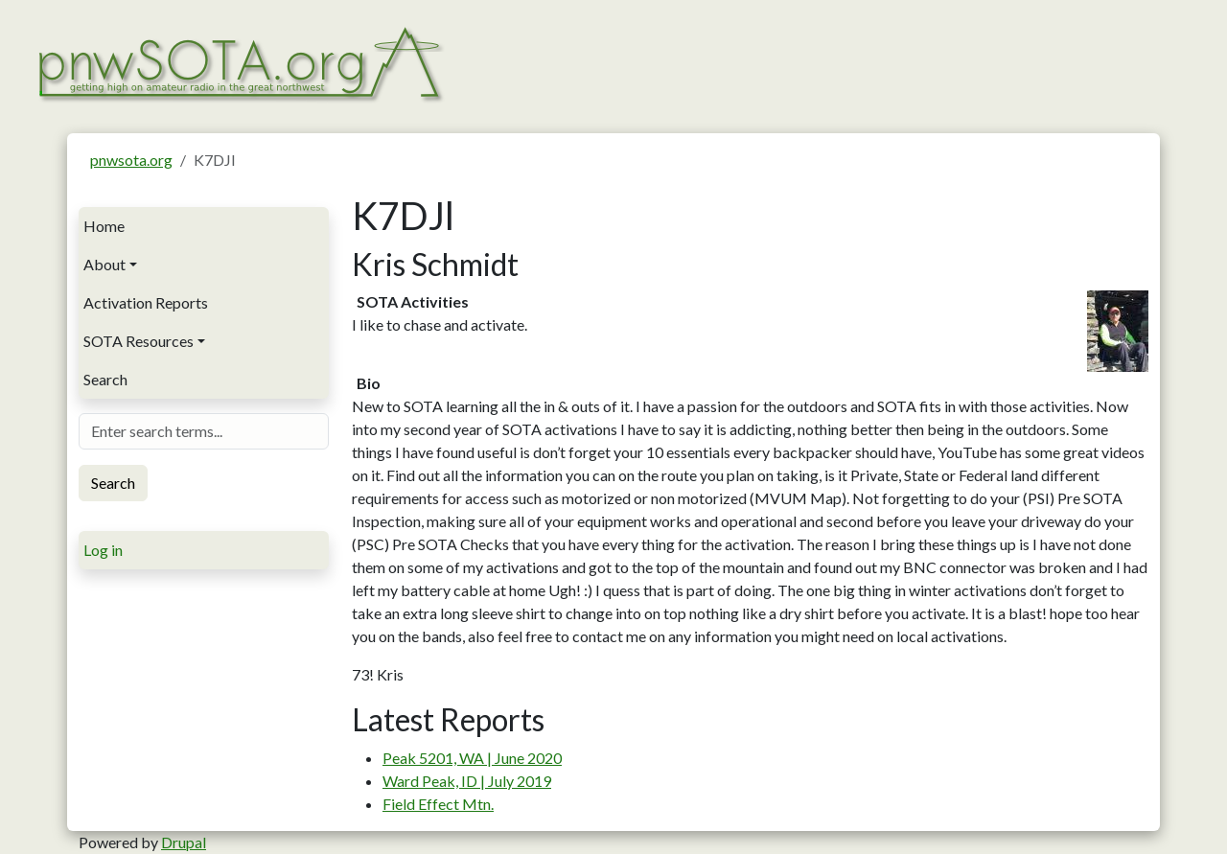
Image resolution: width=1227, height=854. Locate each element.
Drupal (183, 842)
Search (105, 379)
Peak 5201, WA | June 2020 (472, 758)
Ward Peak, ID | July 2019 (466, 781)
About (104, 264)
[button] (1117, 329)
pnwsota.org (131, 159)
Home (104, 226)
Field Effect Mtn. (438, 804)
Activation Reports (145, 302)
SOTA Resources (138, 341)
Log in (103, 550)
